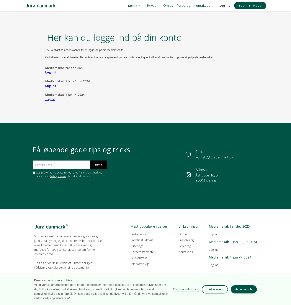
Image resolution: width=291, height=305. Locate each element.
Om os (168, 5)
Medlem (134, 6)
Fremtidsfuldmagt (141, 240)
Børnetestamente (142, 252)
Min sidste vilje (139, 264)
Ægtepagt (136, 246)
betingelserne (58, 176)
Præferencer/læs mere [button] (186, 289)
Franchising (186, 240)
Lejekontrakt (138, 258)
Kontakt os (202, 5)
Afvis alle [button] (215, 289)
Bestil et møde (250, 5)
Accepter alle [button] (244, 289)
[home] (40, 5)
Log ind (213, 234)
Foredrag (184, 5)
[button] (152, 5)
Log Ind (225, 6)
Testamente (138, 234)
